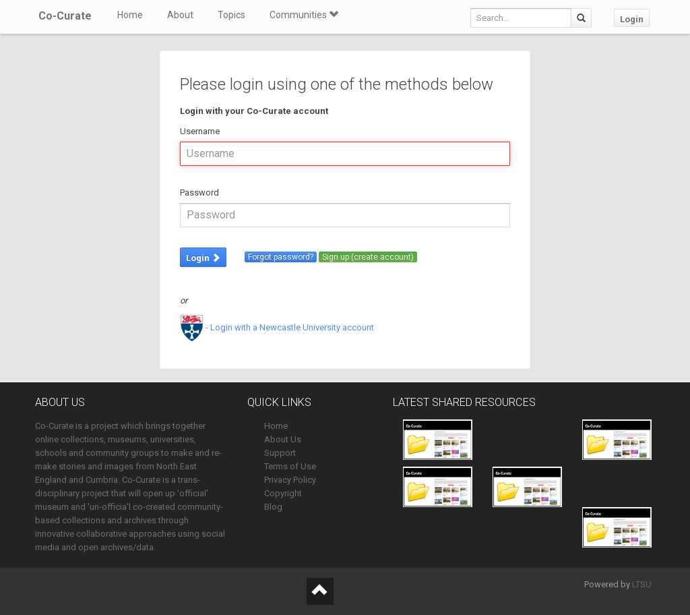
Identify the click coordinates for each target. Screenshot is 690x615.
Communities (304, 14)
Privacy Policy (290, 480)
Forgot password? (280, 257)
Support (280, 453)
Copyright (283, 493)
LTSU (642, 584)
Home (130, 14)
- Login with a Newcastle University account (277, 327)
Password (199, 192)
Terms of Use (290, 466)
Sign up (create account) (368, 257)
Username (200, 131)
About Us (282, 439)
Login (632, 19)
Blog (273, 507)
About (180, 14)
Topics (231, 14)
